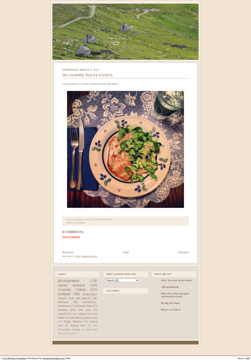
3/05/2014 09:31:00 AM (102, 219)
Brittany (63, 302)
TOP (248, 358)
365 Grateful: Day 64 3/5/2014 (87, 75)
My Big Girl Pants (170, 303)
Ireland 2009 (77, 325)
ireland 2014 (85, 314)
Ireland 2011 (65, 314)
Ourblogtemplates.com (54, 358)
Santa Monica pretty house (83, 318)
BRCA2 (86, 298)
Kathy (61, 318)
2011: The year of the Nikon (176, 280)
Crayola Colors (72, 289)
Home (126, 252)
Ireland (64, 294)
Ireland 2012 (67, 309)
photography (69, 281)
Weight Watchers (73, 321)
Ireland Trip (84, 305)
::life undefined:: (170, 287)
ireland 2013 (71, 333)
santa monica (71, 285)
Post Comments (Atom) (86, 256)
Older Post (183, 252)
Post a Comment (71, 236)
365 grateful (79, 223)
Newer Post (68, 252)
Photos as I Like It (170, 309)
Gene (88, 310)
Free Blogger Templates (14, 358)
